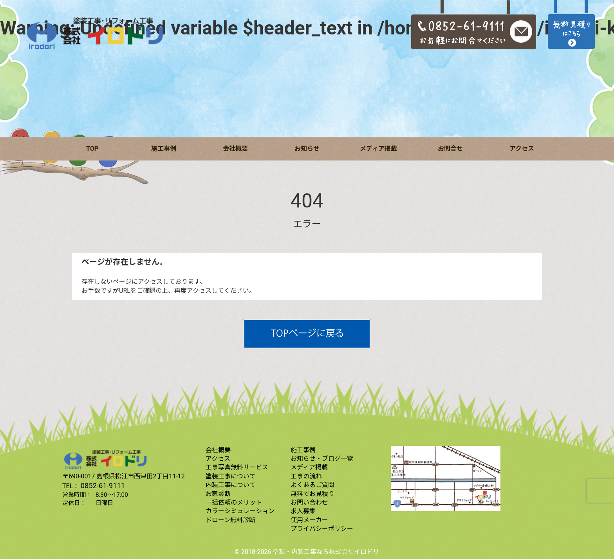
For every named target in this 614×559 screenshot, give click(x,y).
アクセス (521, 148)
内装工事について (231, 485)
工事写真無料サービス (237, 467)
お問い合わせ (309, 502)
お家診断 (218, 494)
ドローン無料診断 (230, 520)
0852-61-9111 (103, 485)
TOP (92, 148)
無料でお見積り (312, 494)
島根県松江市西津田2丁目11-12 (140, 476)
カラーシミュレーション (240, 511)
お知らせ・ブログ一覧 (322, 458)
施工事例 (163, 148)
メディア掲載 (378, 148)
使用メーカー (309, 520)
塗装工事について (231, 476)
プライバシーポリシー (322, 528)
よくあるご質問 (312, 485)
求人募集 (303, 511)
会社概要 (235, 148)
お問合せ (450, 148)
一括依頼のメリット (234, 502)
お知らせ (307, 148)
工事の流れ (306, 476)
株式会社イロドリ (354, 551)
